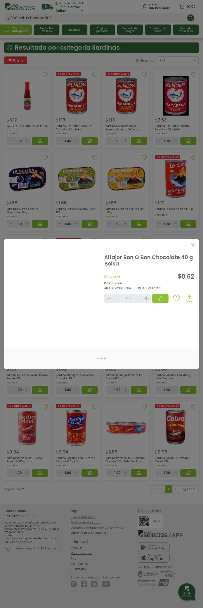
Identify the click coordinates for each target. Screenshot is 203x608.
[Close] (193, 244)
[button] (189, 298)
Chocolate (112, 276)
